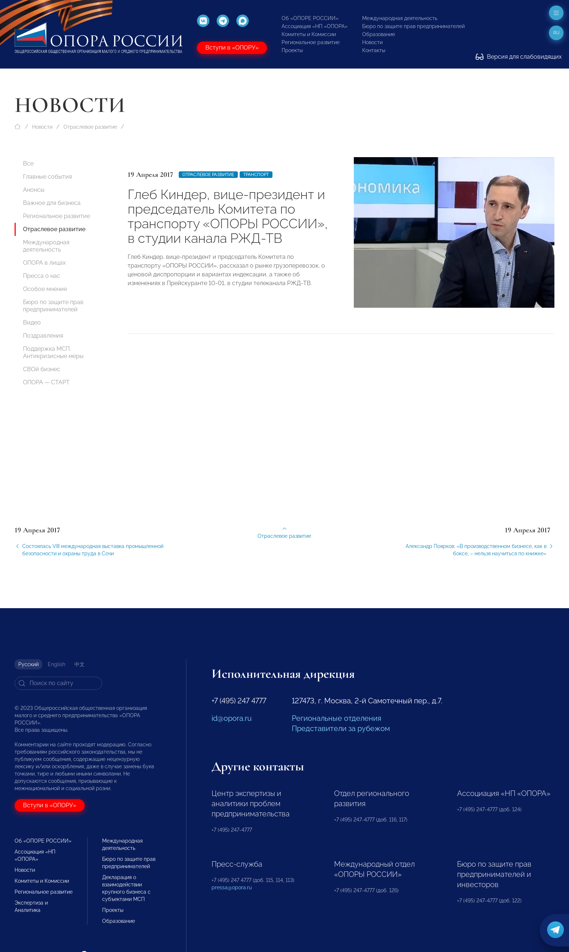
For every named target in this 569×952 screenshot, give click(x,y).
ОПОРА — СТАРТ (46, 382)
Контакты (373, 50)
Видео (32, 322)
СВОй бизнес (41, 369)
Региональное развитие (311, 42)
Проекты (292, 50)
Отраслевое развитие (90, 127)
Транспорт (256, 174)
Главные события (47, 176)
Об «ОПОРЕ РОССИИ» (310, 18)
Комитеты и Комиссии (309, 34)
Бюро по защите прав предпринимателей (413, 26)
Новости (372, 42)
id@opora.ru (232, 718)
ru (556, 32)
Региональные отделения (336, 718)
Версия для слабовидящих (519, 56)
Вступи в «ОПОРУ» (232, 47)
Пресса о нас (41, 275)
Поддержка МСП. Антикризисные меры (53, 352)
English (56, 664)
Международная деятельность (399, 18)
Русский (28, 664)
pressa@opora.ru (232, 887)
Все (28, 163)
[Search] (58, 683)
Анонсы (33, 189)
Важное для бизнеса (52, 202)
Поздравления (43, 335)
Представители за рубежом (341, 728)
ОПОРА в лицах (44, 262)
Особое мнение (45, 288)
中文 (79, 664)
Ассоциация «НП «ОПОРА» (315, 26)
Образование (378, 34)
